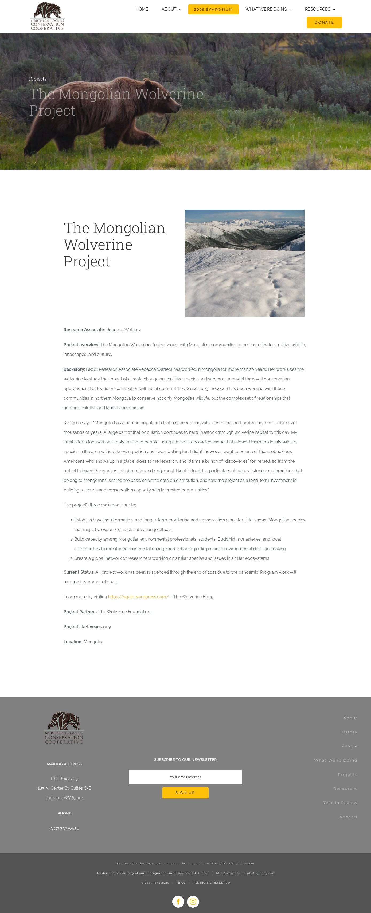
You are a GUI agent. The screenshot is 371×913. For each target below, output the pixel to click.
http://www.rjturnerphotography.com (245, 873)
